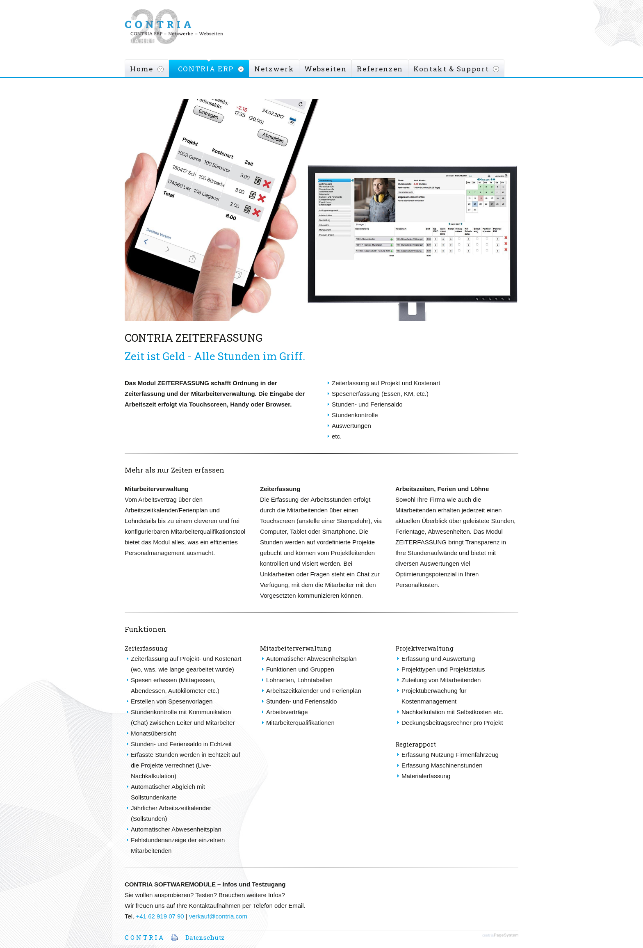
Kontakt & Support (451, 68)
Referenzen (380, 68)
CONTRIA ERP (206, 68)
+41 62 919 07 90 (160, 916)
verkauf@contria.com (218, 916)
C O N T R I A (144, 937)
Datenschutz (204, 937)
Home (141, 68)
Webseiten (325, 68)
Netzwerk (274, 68)
